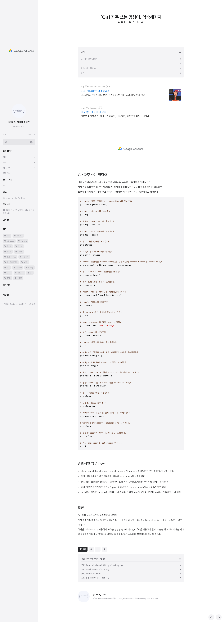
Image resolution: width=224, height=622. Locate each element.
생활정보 (6, 173)
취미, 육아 (7, 167)
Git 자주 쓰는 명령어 (92, 175)
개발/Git (139, 22)
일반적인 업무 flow (91, 463)
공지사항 (6, 204)
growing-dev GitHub (15, 198)
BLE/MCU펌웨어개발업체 (95, 91)
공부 (4, 162)
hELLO (6, 304)
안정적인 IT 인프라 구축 (93, 112)
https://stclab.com (89, 108)
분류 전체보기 (8, 150)
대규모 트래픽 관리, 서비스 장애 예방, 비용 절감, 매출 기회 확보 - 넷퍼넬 (115, 116)
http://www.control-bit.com (93, 86)
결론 (81, 507)
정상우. (23, 304)
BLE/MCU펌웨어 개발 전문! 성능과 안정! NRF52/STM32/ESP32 (113, 94)
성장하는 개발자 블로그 (19, 122)
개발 (4, 157)
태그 (4, 229)
